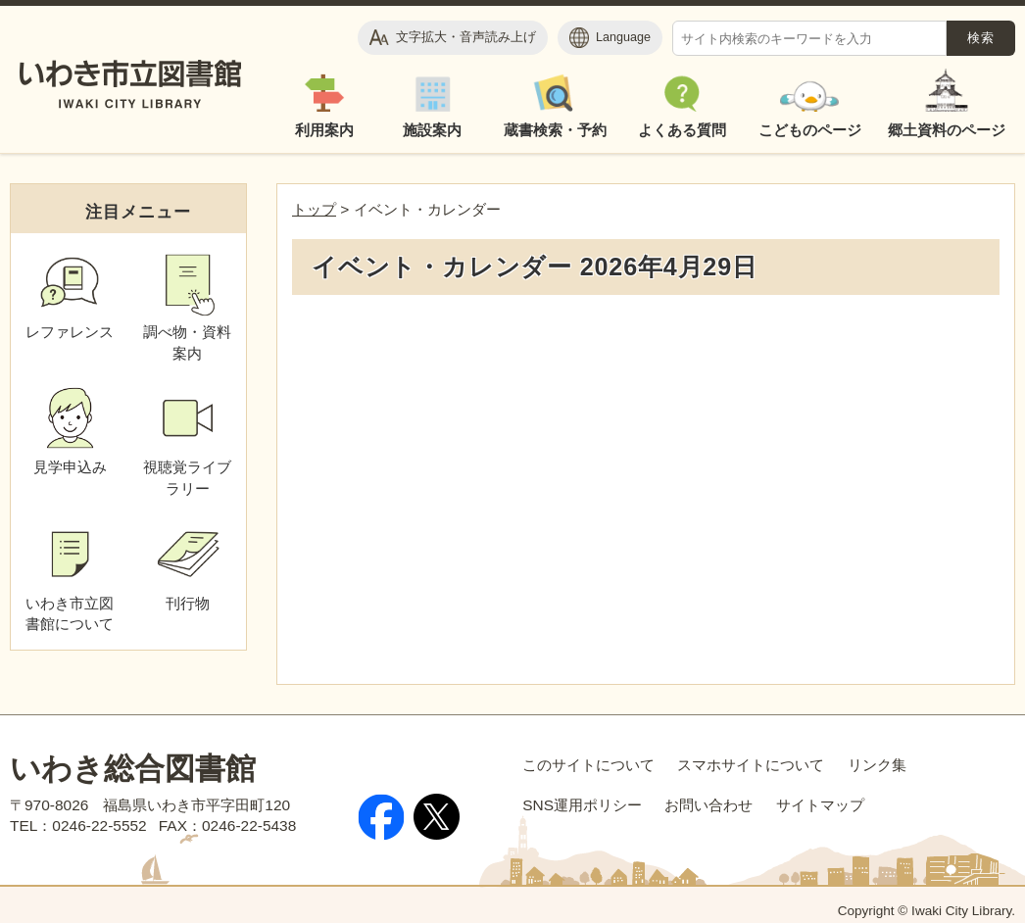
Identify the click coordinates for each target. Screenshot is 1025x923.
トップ (314, 209)
